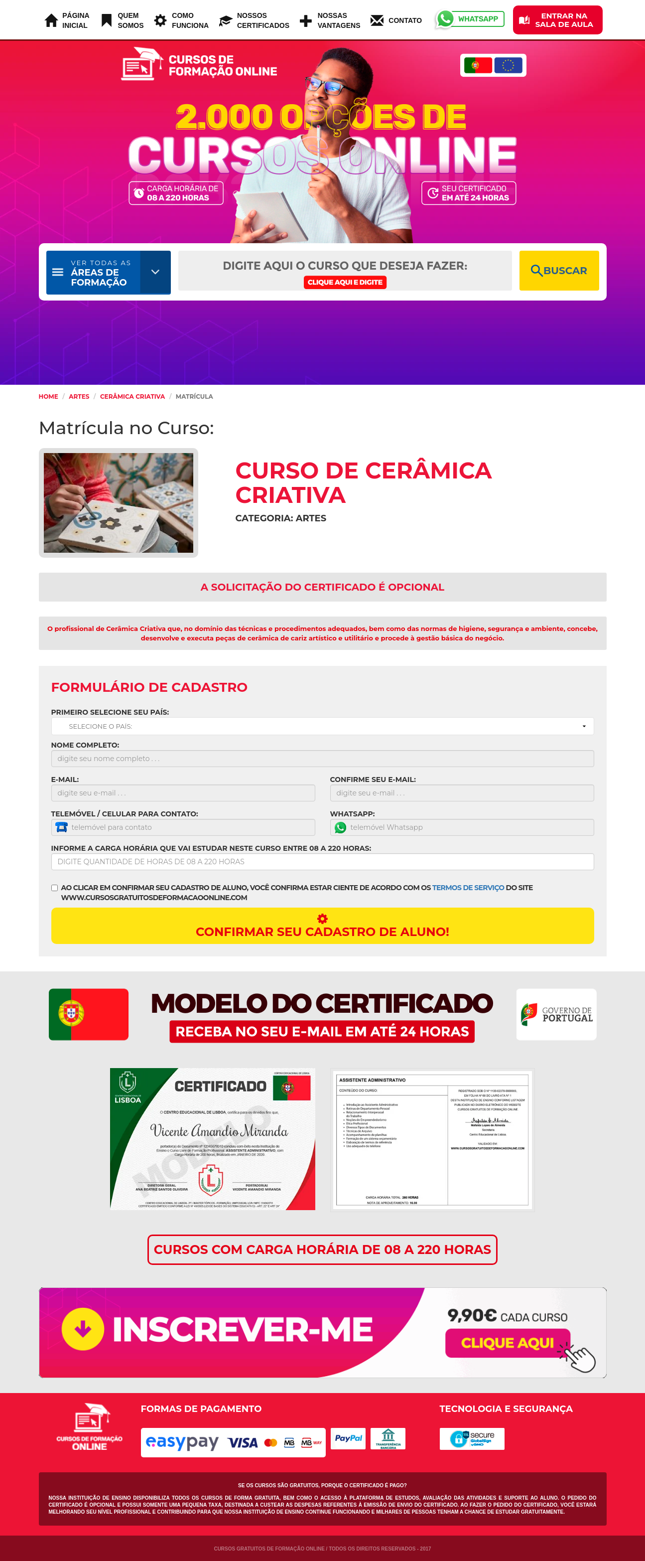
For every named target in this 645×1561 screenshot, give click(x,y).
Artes (79, 396)
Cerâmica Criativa (132, 396)
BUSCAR (559, 271)
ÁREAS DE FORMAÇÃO (101, 273)
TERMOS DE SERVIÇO (468, 887)
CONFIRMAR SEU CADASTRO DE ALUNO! (322, 926)
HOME (48, 396)
